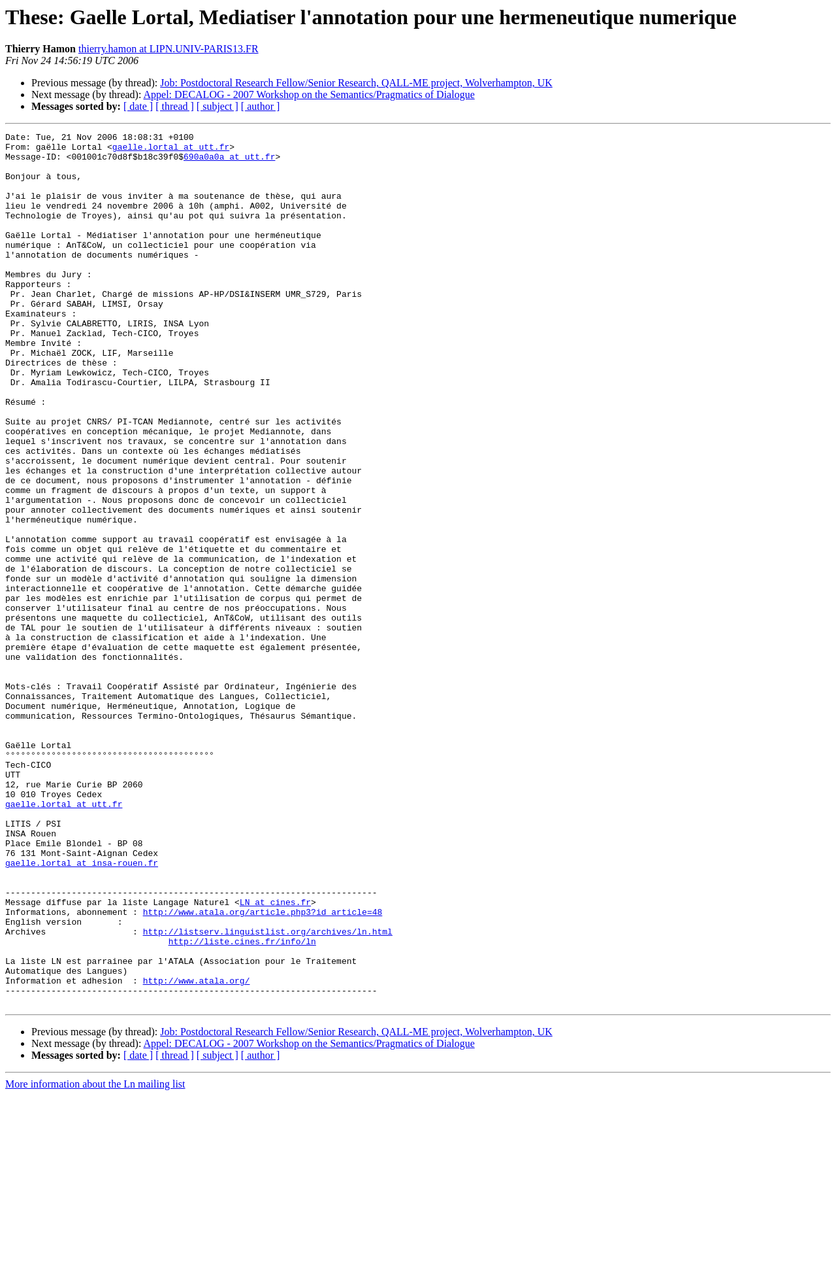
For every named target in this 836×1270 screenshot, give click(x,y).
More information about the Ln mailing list (95, 1258)
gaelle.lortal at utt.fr (170, 150)
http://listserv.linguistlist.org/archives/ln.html (268, 1092)
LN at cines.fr (275, 1057)
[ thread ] (174, 106)
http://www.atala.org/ (196, 1151)
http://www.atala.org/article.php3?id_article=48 (263, 1068)
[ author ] (260, 106)
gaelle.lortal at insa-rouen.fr (81, 1010)
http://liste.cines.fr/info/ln (242, 1104)
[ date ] (138, 106)
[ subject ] (217, 106)
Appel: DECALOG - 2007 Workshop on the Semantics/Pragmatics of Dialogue (309, 94)
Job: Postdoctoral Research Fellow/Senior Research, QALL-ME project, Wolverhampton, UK (356, 82)
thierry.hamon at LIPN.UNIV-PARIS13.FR (168, 48)
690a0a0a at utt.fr (229, 162)
